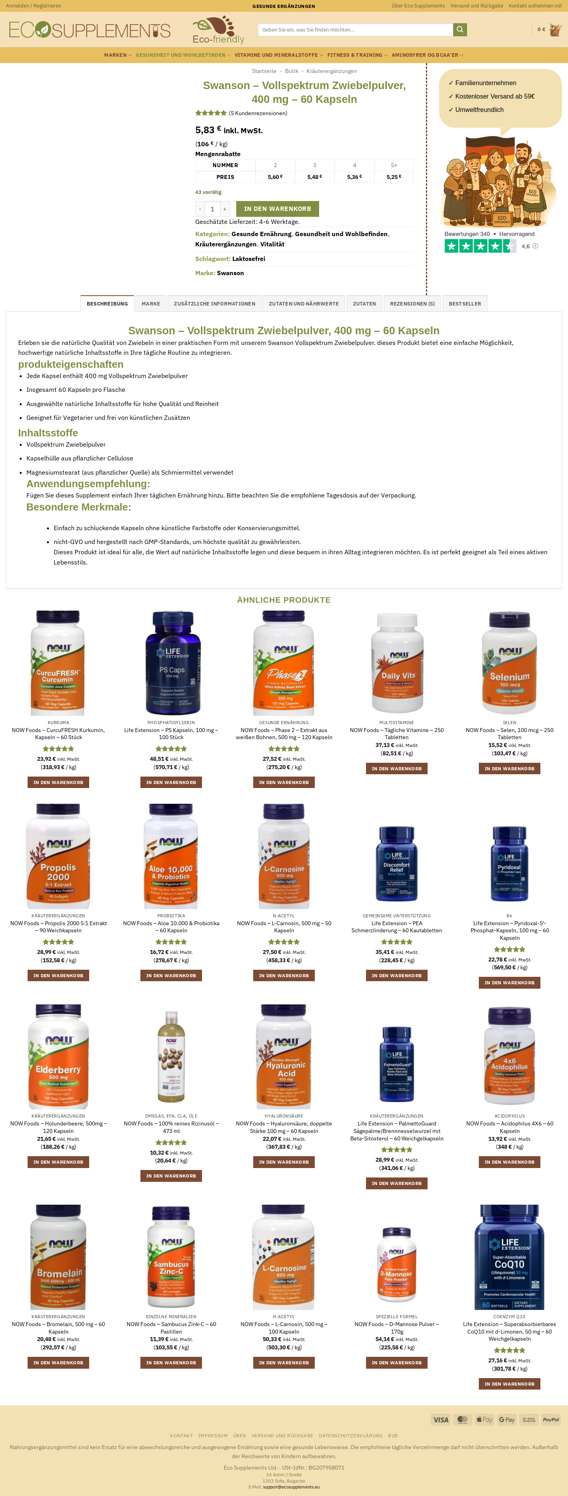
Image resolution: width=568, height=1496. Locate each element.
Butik (291, 71)
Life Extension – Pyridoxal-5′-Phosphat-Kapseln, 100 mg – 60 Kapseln (510, 930)
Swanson (230, 273)
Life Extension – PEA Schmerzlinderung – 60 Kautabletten (396, 927)
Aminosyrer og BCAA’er (428, 55)
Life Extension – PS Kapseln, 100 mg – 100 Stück (171, 734)
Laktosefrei (248, 259)
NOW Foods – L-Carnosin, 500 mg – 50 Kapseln (284, 927)
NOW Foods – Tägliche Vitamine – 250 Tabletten (397, 734)
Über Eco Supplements (418, 5)
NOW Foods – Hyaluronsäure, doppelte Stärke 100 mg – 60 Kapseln (284, 1127)
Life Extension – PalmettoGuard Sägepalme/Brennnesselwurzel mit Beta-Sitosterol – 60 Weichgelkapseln (397, 1131)
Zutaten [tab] (364, 303)
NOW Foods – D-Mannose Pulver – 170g (397, 1328)
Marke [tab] (151, 303)
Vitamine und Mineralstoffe (279, 55)
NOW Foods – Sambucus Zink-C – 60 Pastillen (171, 1328)
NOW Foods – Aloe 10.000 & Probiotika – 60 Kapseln (171, 927)
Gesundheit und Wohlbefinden (183, 55)
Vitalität (272, 244)
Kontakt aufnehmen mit (535, 5)
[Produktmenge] (212, 209)
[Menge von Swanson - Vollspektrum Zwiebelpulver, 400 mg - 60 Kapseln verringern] (200, 209)
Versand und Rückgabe (476, 5)
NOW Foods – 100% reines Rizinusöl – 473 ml (171, 1127)
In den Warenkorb (277, 208)
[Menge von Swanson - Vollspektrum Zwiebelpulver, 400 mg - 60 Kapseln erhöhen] (225, 209)
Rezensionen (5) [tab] (412, 303)
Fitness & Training (357, 55)
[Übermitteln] (460, 30)
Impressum (213, 1435)
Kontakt (181, 1435)
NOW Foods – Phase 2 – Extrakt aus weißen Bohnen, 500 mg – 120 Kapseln (284, 734)
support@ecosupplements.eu (291, 1487)
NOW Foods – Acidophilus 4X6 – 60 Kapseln (509, 1127)
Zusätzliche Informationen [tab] (214, 303)
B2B (393, 1435)
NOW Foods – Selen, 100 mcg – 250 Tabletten (509, 734)
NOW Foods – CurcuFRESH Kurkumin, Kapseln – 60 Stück (58, 734)
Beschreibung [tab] (107, 303)
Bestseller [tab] (465, 303)
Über (239, 1435)
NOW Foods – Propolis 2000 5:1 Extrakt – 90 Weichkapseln (58, 927)
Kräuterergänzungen (331, 71)
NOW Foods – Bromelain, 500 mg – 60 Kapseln (58, 1328)
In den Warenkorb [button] (59, 782)
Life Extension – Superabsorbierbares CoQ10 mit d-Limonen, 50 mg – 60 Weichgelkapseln (509, 1331)
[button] (33, 6)
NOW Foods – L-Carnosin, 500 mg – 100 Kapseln (284, 1328)
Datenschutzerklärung (351, 1435)
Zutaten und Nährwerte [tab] (304, 303)
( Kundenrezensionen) (258, 112)
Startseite (264, 71)
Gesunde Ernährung (261, 234)
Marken (118, 55)
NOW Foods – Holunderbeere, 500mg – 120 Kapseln (58, 1127)
